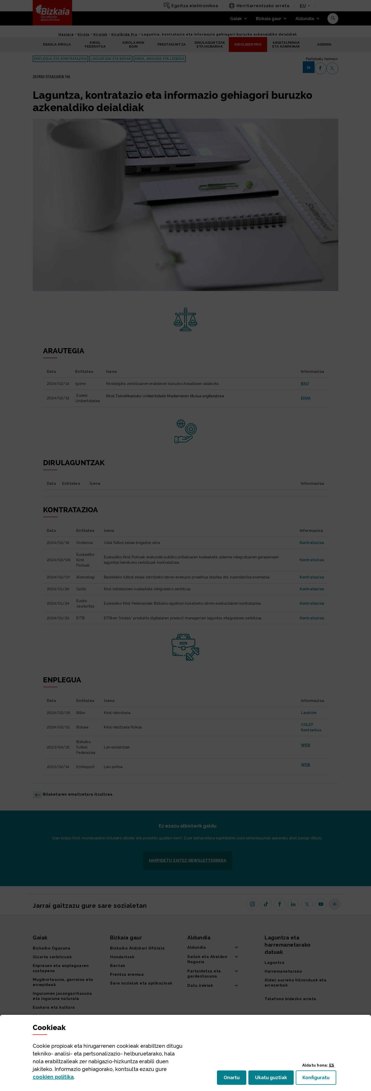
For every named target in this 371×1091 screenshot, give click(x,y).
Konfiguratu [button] (319, 1079)
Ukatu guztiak (272, 1079)
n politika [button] (53, 1077)
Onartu (235, 1079)
